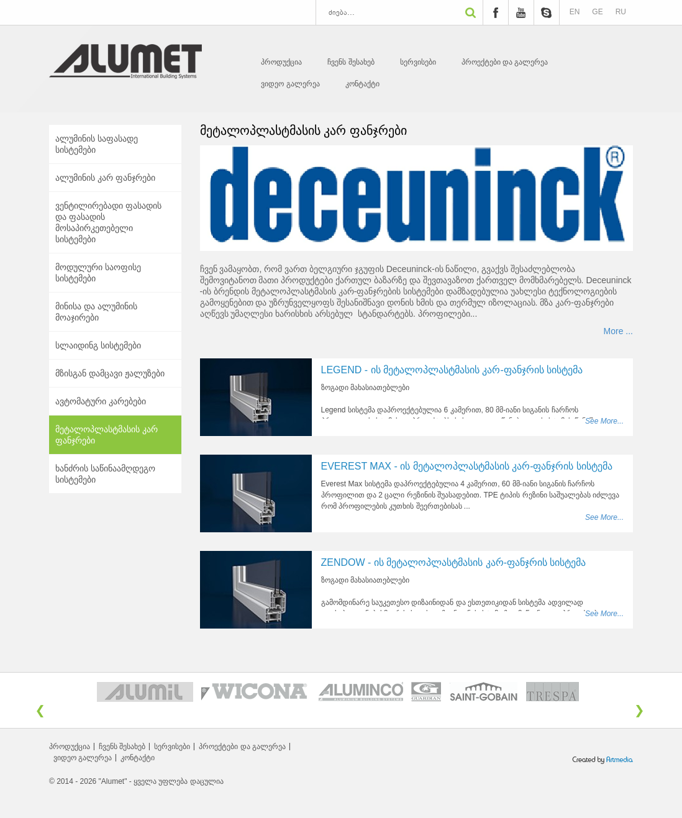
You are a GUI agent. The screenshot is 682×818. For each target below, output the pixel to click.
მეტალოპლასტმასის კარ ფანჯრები (106, 434)
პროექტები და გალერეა (504, 62)
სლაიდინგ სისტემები (98, 345)
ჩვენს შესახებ (350, 62)
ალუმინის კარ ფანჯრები (105, 178)
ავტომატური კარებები (100, 401)
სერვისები (418, 62)
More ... (618, 331)
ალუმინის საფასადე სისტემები (96, 144)
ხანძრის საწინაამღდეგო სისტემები (105, 473)
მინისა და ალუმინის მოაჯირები (96, 311)
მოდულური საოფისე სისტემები (98, 272)
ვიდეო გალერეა (290, 84)
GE (597, 11)
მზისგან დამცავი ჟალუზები (110, 373)
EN (575, 11)
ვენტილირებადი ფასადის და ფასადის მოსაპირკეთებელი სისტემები (108, 222)
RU (621, 11)
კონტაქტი (362, 84)
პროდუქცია (281, 62)
